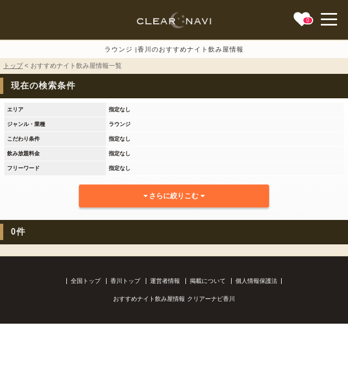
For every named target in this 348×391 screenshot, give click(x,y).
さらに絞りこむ (174, 196)
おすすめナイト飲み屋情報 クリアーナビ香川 (173, 298)
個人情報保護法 (256, 281)
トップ (13, 66)
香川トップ (125, 281)
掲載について (208, 281)
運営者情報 (165, 281)
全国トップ (86, 281)
